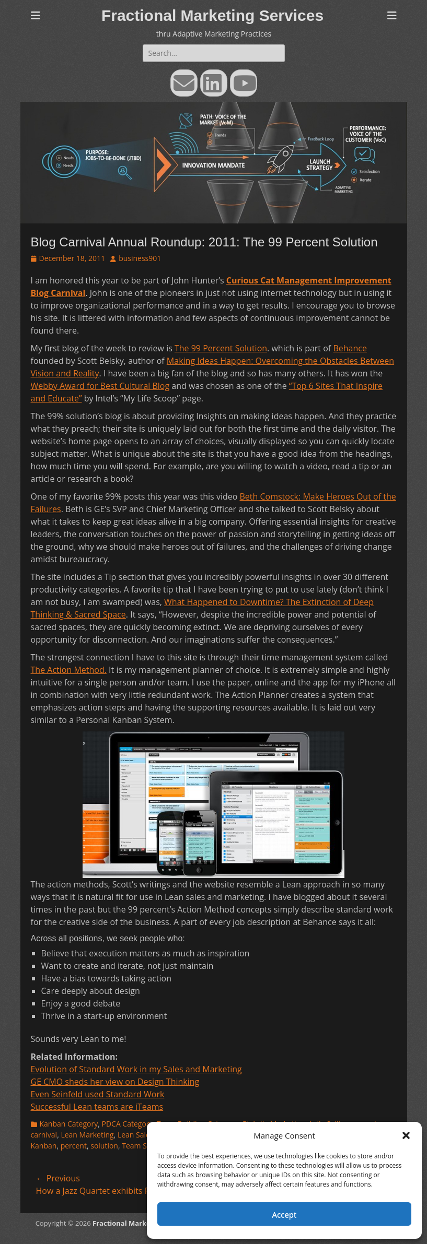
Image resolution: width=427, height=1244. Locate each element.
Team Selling (143, 1146)
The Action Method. (69, 670)
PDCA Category (127, 1124)
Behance (349, 348)
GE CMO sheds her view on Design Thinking (115, 1081)
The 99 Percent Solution (221, 348)
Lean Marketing (87, 1135)
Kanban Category (69, 1124)
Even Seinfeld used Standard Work (98, 1094)
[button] (406, 1135)
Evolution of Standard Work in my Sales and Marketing (136, 1069)
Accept (284, 1214)
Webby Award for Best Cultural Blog (100, 386)
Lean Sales (136, 1135)
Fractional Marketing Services (212, 15)
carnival (44, 1135)
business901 (140, 258)
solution (104, 1146)
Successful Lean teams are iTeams (97, 1106)
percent (74, 1146)
